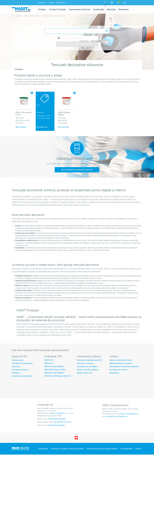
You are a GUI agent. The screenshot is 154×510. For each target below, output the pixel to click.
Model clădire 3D (84, 428)
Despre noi (42, 2)
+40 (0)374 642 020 (56, 474)
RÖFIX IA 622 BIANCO (54, 422)
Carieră (51, 2)
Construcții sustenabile (22, 432)
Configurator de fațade (87, 422)
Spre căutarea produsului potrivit (77, 170)
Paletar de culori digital (87, 425)
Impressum (43, 504)
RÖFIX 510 (49, 419)
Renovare (16, 422)
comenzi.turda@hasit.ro (128, 469)
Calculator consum (85, 419)
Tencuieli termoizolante (22, 419)
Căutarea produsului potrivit (89, 416)
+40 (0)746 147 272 (62, 478)
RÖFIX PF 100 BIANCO (54, 428)
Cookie (138, 504)
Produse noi (42, 127)
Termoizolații (17, 416)
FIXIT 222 (48, 416)
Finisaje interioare (20, 425)
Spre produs (20, 127)
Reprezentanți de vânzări (121, 419)
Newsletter (61, 2)
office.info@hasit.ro (59, 469)
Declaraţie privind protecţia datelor (102, 504)
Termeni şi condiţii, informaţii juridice (67, 504)
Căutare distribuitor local (120, 416)
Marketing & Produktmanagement (124, 422)
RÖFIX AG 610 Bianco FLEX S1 (57, 432)
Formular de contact (118, 425)
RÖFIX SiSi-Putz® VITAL (55, 425)
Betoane (15, 428)
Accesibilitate (127, 504)
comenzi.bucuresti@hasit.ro (117, 472)
